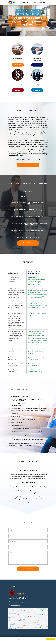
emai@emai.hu (15, 605)
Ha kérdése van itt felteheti (28, 165)
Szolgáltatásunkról (27, 2)
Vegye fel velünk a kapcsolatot (28, 243)
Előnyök (36, 2)
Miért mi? (42, 2)
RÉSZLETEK (18, 64)
